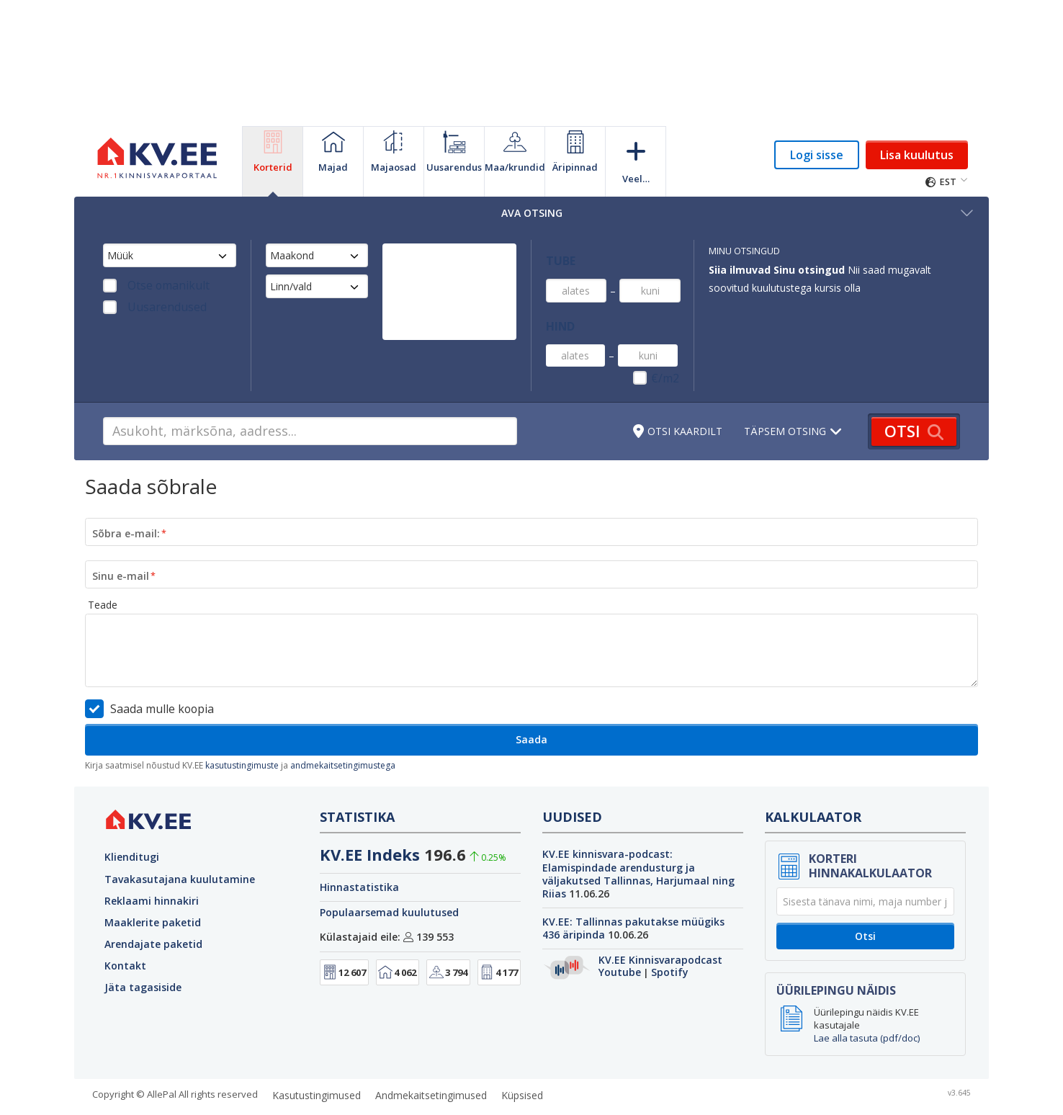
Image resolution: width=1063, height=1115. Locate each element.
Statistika (357, 780)
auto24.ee (239, 1094)
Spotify (670, 935)
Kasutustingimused (316, 1058)
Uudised (572, 780)
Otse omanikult (154, 285)
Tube (557, 251)
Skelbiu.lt (699, 1094)
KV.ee (191, 1094)
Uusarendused (154, 306)
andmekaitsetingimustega (342, 728)
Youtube (619, 935)
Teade (102, 568)
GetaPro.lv (538, 1094)
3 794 (448, 935)
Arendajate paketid (153, 907)
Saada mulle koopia (156, 672)
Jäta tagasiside (142, 950)
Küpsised (522, 1058)
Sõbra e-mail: (126, 496)
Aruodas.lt (644, 1094)
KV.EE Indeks (370, 817)
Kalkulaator (813, 780)
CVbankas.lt (820, 1094)
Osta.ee (291, 1094)
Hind (557, 299)
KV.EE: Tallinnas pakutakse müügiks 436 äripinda (633, 891)
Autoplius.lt (756, 1094)
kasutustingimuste (242, 728)
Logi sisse (816, 155)
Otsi (865, 899)
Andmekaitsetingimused (431, 1058)
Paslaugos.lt (935, 1094)
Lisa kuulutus (917, 155)
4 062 (397, 935)
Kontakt (125, 929)
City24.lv (591, 1094)
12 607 (344, 935)
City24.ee (482, 1094)
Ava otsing (738, 212)
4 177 (499, 935)
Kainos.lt (877, 1094)
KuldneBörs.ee (417, 1094)
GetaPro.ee (346, 1094)
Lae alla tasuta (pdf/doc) (867, 1001)
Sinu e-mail (120, 538)
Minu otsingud (744, 251)
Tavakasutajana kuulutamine (179, 841)
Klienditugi (131, 820)
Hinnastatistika (359, 850)
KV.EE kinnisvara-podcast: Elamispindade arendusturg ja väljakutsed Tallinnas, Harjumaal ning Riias (638, 837)
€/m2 (668, 343)
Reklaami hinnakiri (151, 864)
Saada (531, 702)
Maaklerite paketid (152, 885)
